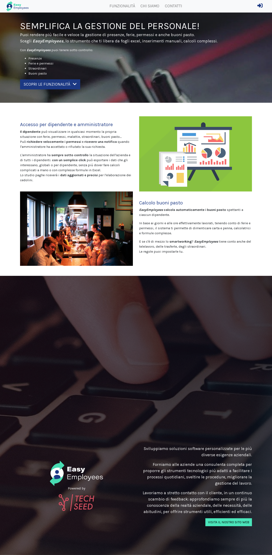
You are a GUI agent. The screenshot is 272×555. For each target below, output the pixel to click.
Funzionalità (122, 6)
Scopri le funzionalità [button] (50, 84)
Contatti (173, 6)
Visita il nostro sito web (228, 522)
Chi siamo (149, 6)
